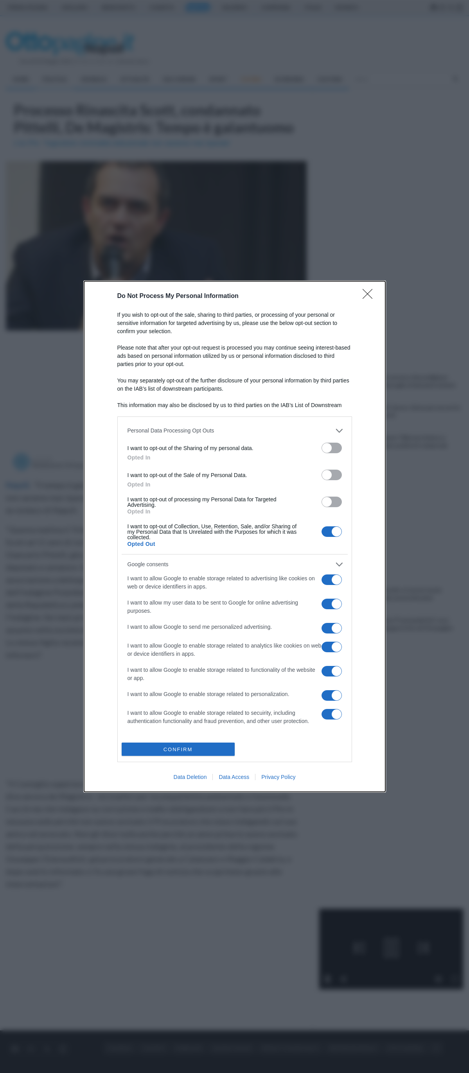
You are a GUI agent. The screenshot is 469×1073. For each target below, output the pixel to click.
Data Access (234, 777)
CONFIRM (178, 749)
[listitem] (235, 431)
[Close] (370, 296)
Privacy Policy (278, 777)
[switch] (332, 448)
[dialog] (234, 536)
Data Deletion (190, 777)
